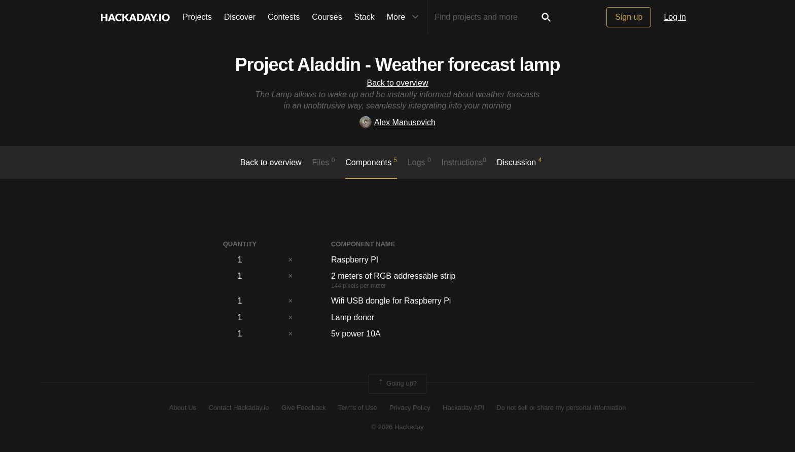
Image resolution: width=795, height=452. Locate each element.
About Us (182, 407)
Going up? (397, 383)
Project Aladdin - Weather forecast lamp (397, 64)
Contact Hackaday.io (239, 407)
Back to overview (397, 83)
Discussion (519, 162)
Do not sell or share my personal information (561, 407)
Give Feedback (303, 407)
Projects (197, 17)
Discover (240, 17)
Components (371, 162)
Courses (327, 17)
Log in (675, 17)
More (405, 17)
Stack (364, 17)
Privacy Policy (409, 407)
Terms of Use (357, 407)
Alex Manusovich (397, 122)
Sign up (628, 17)
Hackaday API (463, 407)
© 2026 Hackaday (397, 427)
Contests (284, 17)
